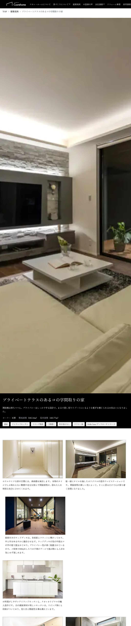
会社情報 (99, 4)
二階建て (51, 424)
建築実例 (76, 4)
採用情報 (127, 4)
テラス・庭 (78, 424)
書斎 (6, 424)
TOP (5, 11)
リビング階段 (37, 424)
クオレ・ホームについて (40, 4)
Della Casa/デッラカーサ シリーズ (101, 424)
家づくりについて (61, 4)
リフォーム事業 (114, 4)
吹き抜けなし (64, 424)
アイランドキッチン (20, 424)
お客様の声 (88, 4)
